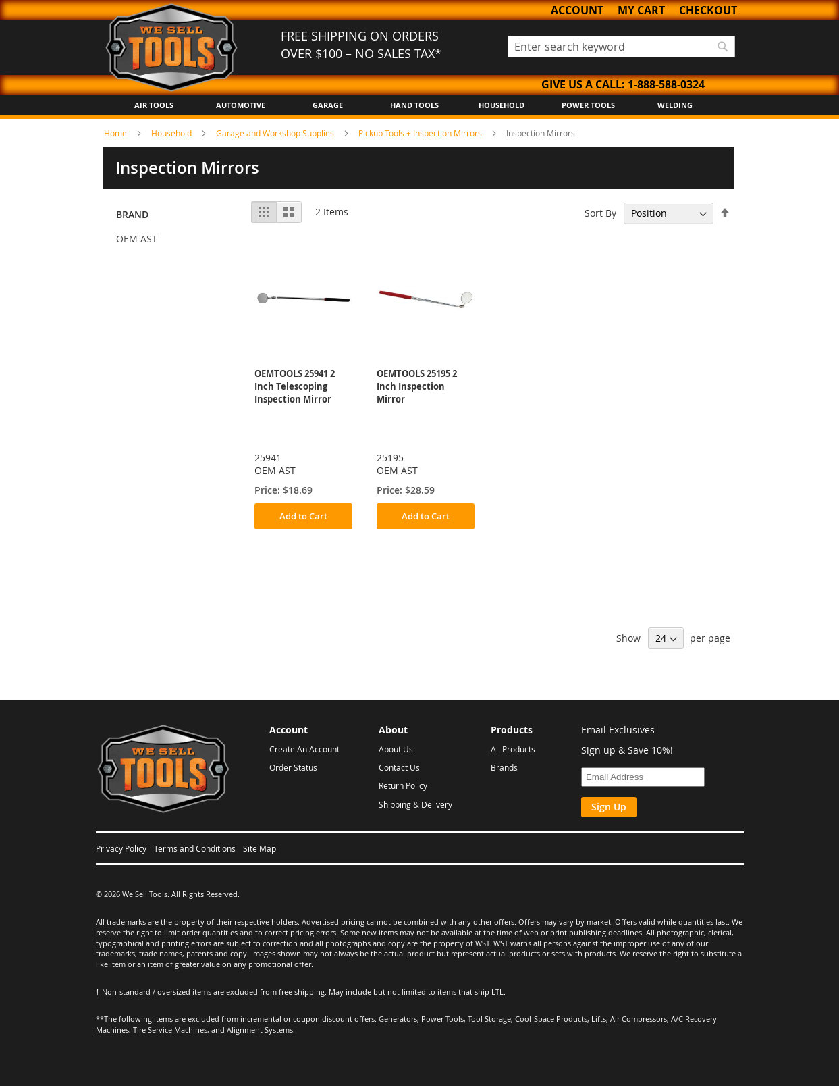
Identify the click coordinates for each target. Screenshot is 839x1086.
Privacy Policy (121, 848)
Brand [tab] (132, 214)
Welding (675, 105)
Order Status (293, 767)
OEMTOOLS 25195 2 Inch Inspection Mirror (417, 386)
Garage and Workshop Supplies (276, 133)
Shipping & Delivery (415, 804)
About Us (396, 749)
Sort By (600, 213)
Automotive (240, 105)
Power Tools (588, 105)
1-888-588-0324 (666, 84)
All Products (513, 749)
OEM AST (136, 238)
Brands (504, 767)
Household (501, 105)
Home (116, 133)
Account (577, 10)
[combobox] (621, 46)
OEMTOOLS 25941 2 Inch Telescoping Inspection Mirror (294, 386)
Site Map (259, 848)
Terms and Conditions (195, 848)
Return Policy (403, 785)
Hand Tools (414, 105)
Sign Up (608, 806)
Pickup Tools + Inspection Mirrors (421, 133)
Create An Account (304, 749)
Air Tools (153, 105)
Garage (328, 105)
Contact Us (399, 767)
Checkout (708, 10)
